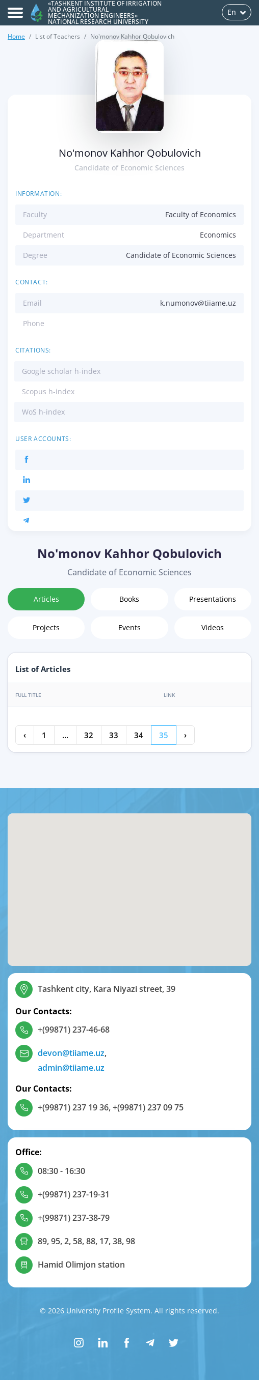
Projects (46, 627)
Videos (212, 627)
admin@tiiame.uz (71, 1067)
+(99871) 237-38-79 (74, 1217)
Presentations (212, 599)
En (236, 12)
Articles (46, 599)
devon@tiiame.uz (71, 1053)
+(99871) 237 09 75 (148, 1107)
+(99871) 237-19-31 (74, 1194)
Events (129, 627)
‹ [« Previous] (24, 735)
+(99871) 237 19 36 (73, 1107)
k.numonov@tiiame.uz (198, 303)
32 (88, 735)
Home (16, 36)
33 (113, 735)
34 (138, 735)
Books (129, 599)
